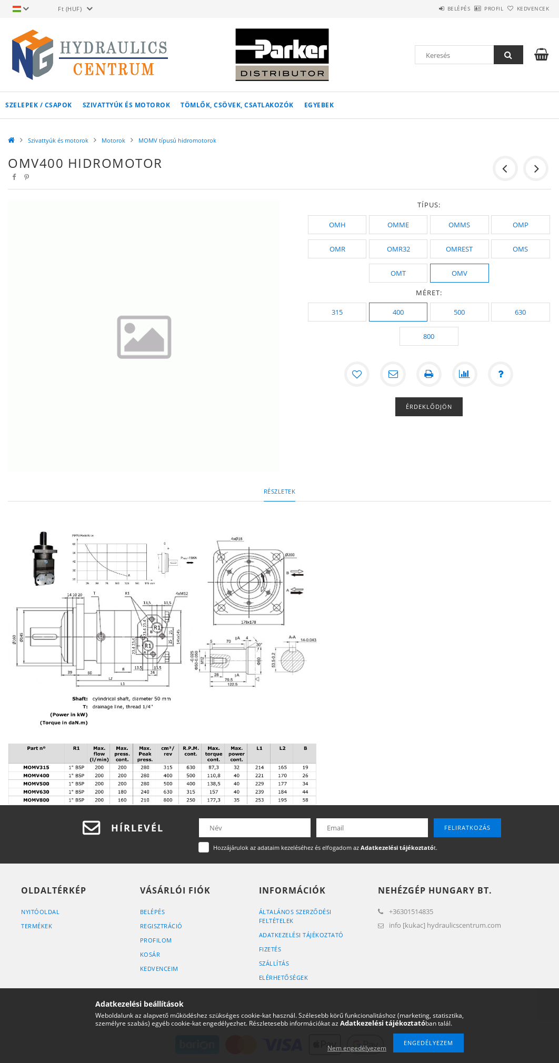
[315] (337, 312)
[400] (398, 312)
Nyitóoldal (40, 912)
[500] (459, 312)
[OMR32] (398, 248)
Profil (476, 8)
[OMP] (520, 224)
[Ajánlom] (393, 374)
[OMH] (337, 224)
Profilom (156, 940)
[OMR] (337, 248)
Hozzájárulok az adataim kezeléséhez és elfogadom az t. (325, 847)
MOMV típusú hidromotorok (177, 140)
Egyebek (319, 105)
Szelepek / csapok (38, 105)
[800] (429, 336)
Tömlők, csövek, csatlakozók (237, 105)
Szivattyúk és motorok (127, 105)
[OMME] (398, 224)
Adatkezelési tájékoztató (301, 935)
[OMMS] (459, 224)
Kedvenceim (159, 968)
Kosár (150, 954)
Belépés (429, 8)
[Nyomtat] (429, 374)
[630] (520, 312)
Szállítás (274, 963)
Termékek (36, 926)
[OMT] (398, 273)
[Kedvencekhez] (357, 374)
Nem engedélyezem (356, 1048)
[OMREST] (459, 248)
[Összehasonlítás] (464, 374)
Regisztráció (161, 926)
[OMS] (520, 248)
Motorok (113, 140)
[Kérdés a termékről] (500, 374)
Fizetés (270, 949)
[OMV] (459, 273)
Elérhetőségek (283, 977)
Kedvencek (527, 8)
